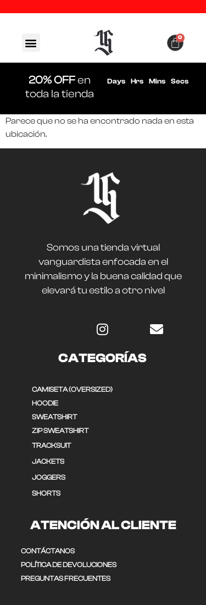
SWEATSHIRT (54, 417)
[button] (31, 43)
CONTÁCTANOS (48, 551)
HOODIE (45, 403)
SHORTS (46, 493)
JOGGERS (48, 477)
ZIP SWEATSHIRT (60, 430)
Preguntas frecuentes (65, 578)
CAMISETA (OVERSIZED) (72, 389)
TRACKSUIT (51, 445)
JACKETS (48, 461)
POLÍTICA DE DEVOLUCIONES (68, 564)
